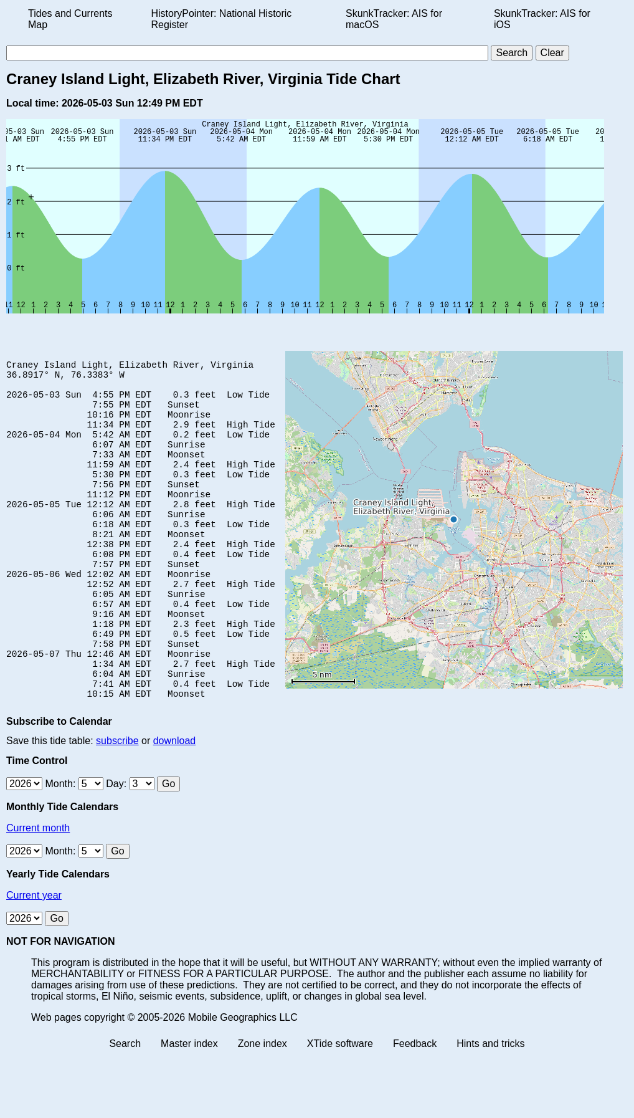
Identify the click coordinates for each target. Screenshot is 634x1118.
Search (125, 1107)
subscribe (117, 804)
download (174, 804)
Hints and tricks (490, 1107)
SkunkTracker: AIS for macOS (394, 19)
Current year (34, 958)
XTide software (340, 1107)
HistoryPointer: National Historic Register (221, 19)
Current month (38, 891)
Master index (189, 1107)
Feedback (415, 1107)
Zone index (262, 1107)
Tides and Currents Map (70, 19)
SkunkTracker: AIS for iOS (542, 19)
